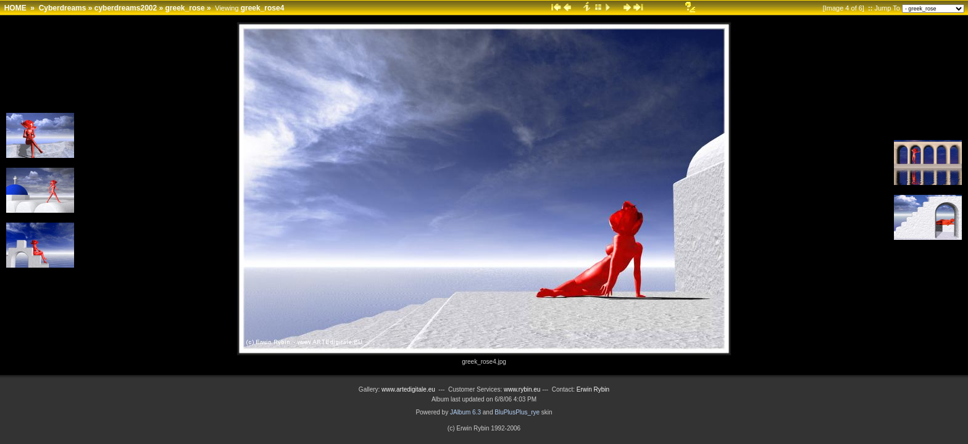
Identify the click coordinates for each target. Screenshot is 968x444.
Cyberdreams (62, 8)
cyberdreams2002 (125, 8)
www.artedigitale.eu (408, 389)
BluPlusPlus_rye (517, 412)
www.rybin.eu (523, 389)
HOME (15, 8)
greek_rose (185, 8)
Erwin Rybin (593, 389)
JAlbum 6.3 (465, 412)
